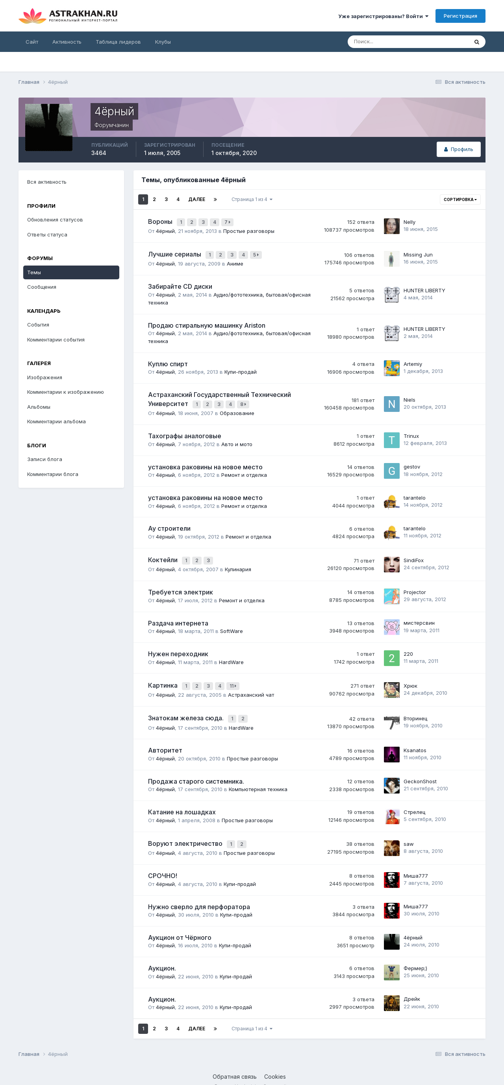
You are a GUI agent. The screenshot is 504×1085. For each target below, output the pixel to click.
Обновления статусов (55, 219)
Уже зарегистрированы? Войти (383, 16)
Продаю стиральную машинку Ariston (206, 321)
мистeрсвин (419, 616)
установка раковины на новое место (205, 461)
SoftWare (231, 624)
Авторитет (165, 740)
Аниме (235, 260)
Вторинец (415, 708)
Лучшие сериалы (175, 252)
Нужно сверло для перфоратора (199, 894)
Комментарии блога (52, 474)
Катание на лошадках (182, 801)
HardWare (231, 654)
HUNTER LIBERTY (424, 287)
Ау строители (169, 523)
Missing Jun (418, 252)
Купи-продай (240, 368)
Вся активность (47, 182)
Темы (34, 272)
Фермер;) (415, 955)
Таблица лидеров (118, 42)
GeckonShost (420, 770)
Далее (196, 199)
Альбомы (38, 407)
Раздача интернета (178, 616)
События (38, 324)
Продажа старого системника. (196, 770)
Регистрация (460, 16)
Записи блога (44, 459)
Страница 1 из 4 (252, 199)
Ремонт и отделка (244, 469)
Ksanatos (415, 739)
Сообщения (41, 287)
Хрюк (410, 677)
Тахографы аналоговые (184, 430)
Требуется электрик (180, 585)
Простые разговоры (248, 229)
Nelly (409, 221)
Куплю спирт (168, 360)
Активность (67, 42)
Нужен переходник (178, 646)
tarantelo (415, 492)
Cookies (275, 1064)
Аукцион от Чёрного (179, 924)
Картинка (163, 677)
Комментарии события (56, 339)
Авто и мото (236, 438)
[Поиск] (382, 41)
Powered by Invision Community (252, 1073)
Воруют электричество (186, 832)
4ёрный (165, 229)
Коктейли (163, 554)
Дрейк (412, 986)
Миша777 (416, 863)
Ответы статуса (47, 234)
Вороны (161, 221)
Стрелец (414, 801)
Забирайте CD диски (180, 283)
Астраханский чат (251, 686)
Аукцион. (162, 956)
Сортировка (460, 199)
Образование (237, 407)
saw (409, 832)
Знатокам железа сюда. (186, 708)
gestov (412, 461)
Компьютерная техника (258, 778)
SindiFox (414, 554)
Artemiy (413, 360)
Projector (415, 584)
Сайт (32, 42)
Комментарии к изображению (65, 392)
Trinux (411, 430)
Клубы (163, 42)
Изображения (44, 377)
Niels (409, 395)
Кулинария (238, 562)
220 (408, 646)
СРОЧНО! (162, 863)
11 (234, 678)
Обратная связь (235, 1064)
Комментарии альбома (56, 421)
